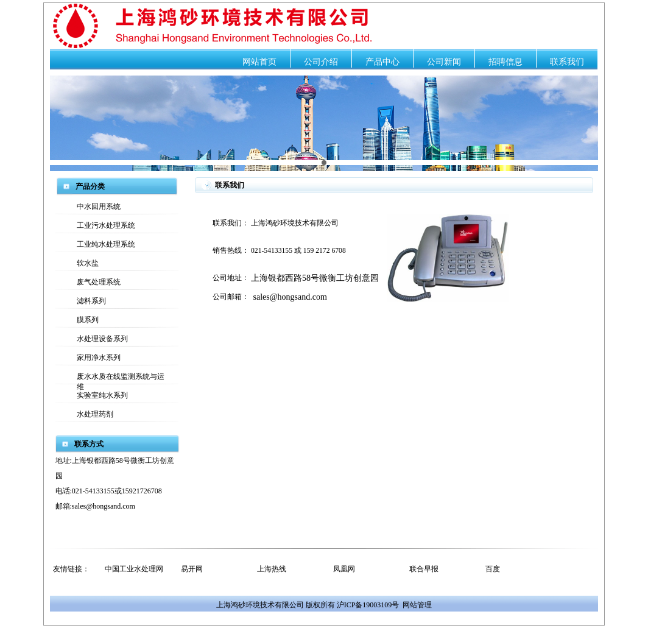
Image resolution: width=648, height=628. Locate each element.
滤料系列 (91, 301)
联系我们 (567, 61)
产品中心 (382, 61)
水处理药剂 (95, 414)
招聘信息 (505, 61)
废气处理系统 (99, 282)
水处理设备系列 (102, 338)
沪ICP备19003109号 (368, 605)
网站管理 (417, 605)
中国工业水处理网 (134, 569)
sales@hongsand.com (290, 297)
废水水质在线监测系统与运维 (120, 378)
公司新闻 (444, 61)
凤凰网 (344, 569)
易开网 (192, 569)
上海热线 (271, 569)
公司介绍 (321, 61)
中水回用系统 (99, 206)
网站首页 (259, 61)
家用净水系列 (99, 357)
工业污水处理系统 (106, 225)
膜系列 (88, 320)
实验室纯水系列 (102, 395)
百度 (492, 569)
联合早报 (423, 569)
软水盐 (88, 263)
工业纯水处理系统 (106, 244)
